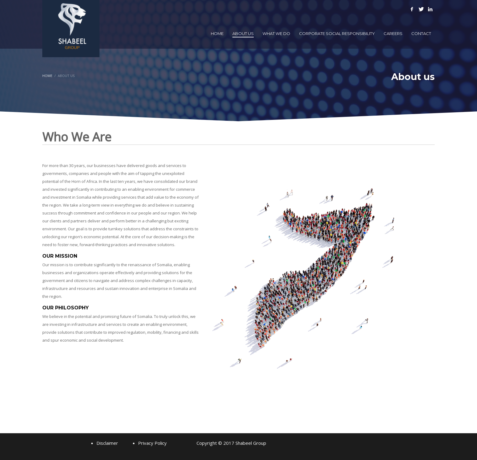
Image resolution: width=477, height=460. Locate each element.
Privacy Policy (152, 443)
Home (47, 75)
